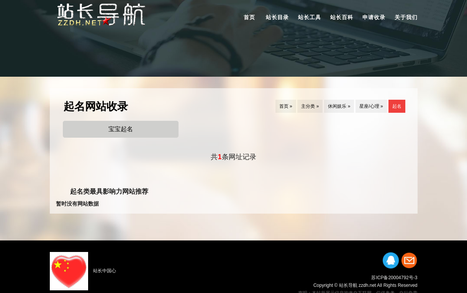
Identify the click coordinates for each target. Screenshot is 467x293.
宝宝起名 (120, 129)
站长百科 (341, 17)
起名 (396, 106)
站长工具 (309, 17)
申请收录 (373, 17)
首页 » (285, 106)
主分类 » (310, 106)
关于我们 (406, 17)
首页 (249, 17)
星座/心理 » (371, 106)
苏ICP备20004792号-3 (394, 277)
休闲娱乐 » (339, 106)
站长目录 (277, 17)
